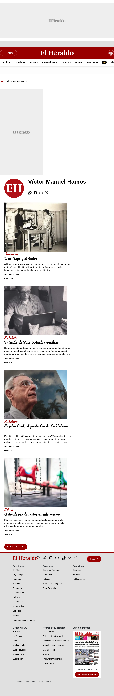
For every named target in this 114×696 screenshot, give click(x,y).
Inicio (2, 81)
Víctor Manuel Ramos (11, 274)
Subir (94, 559)
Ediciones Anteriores (87, 675)
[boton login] (111, 53)
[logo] (19, 558)
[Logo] (57, 52)
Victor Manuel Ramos (17, 81)
